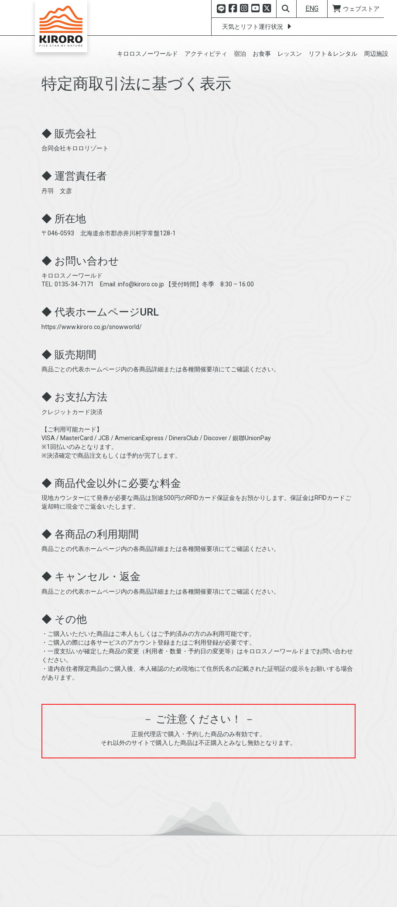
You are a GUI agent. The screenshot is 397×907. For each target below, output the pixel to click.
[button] (148, 53)
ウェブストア (356, 8)
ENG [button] (311, 8)
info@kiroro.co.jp (141, 313)
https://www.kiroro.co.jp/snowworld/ (91, 356)
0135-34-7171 (74, 313)
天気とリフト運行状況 (258, 26)
